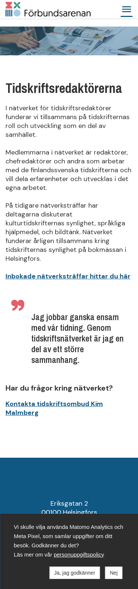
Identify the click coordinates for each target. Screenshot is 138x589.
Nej (113, 573)
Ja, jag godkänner (74, 573)
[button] (126, 9)
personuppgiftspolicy (79, 554)
